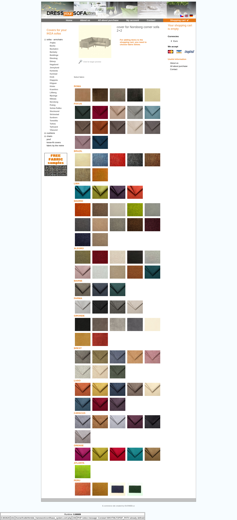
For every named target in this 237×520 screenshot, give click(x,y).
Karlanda (54, 71)
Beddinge (54, 55)
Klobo (52, 86)
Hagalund (54, 64)
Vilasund (54, 130)
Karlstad (53, 74)
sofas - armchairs (55, 39)
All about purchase (108, 20)
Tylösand (54, 127)
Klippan (53, 83)
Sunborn (54, 117)
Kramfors (54, 89)
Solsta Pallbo (56, 108)
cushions (51, 133)
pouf (49, 139)
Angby (53, 43)
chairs (49, 136)
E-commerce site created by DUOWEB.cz (118, 506)
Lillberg (53, 93)
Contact (151, 20)
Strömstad (54, 114)
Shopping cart (178, 20)
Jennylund (54, 68)
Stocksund (54, 111)
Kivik (52, 77)
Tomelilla (54, 121)
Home (69, 20)
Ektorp (53, 61)
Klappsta (54, 80)
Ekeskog (54, 58)
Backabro (54, 49)
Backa (52, 46)
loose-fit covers (54, 142)
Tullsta (53, 124)
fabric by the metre (55, 145)
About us (85, 20)
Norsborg (54, 102)
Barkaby (53, 52)
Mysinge (53, 96)
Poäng (53, 105)
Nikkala (53, 99)
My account (132, 20)
